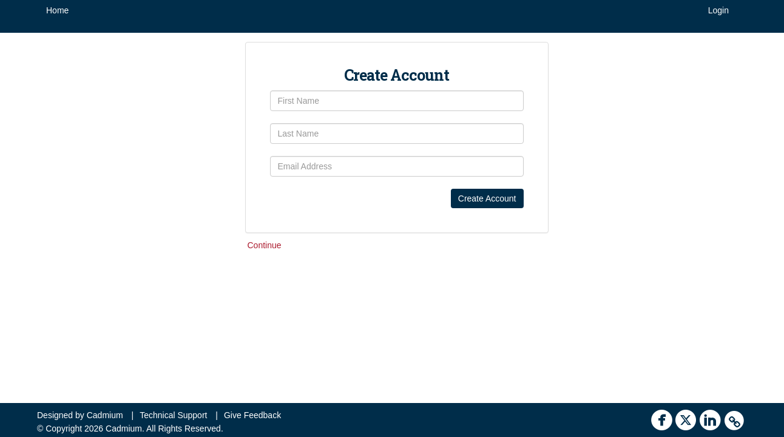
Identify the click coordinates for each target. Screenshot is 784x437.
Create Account (487, 198)
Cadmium (105, 415)
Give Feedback (252, 415)
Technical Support (173, 415)
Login (718, 10)
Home (57, 10)
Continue (265, 245)
